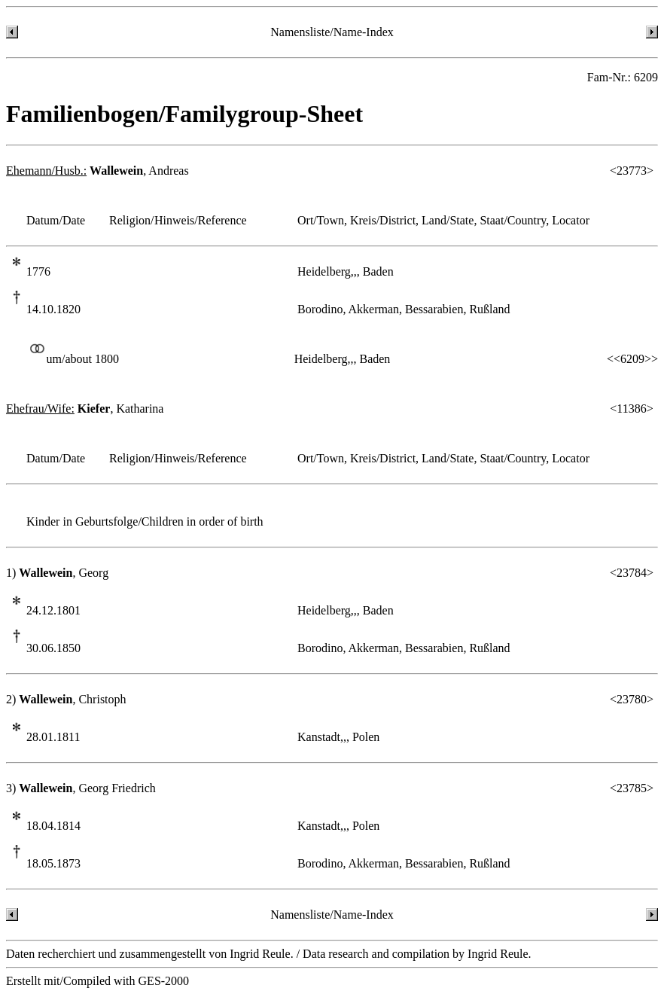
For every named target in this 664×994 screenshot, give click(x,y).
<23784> (631, 572)
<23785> (631, 788)
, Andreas (97, 170)
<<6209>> (632, 358)
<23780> (631, 699)
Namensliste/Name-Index (332, 32)
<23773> (631, 170)
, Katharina (84, 408)
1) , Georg (57, 572)
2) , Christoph (66, 699)
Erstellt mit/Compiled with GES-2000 (97, 980)
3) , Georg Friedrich (81, 788)
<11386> (631, 408)
